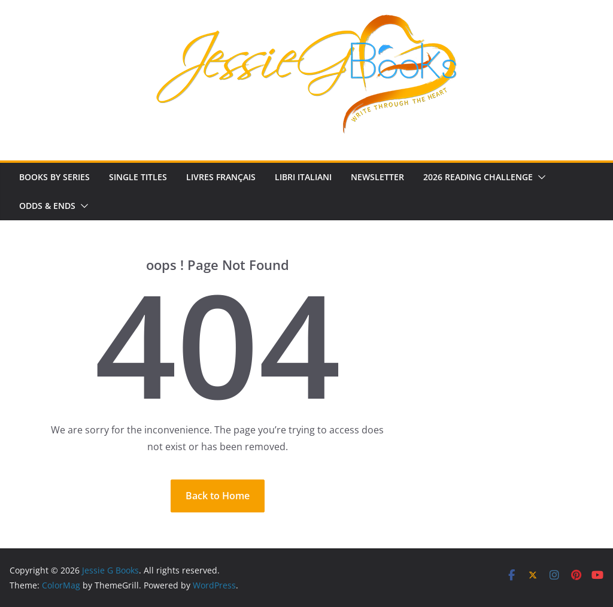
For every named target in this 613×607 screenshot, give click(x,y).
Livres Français (221, 177)
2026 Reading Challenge (478, 177)
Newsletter (377, 177)
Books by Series (54, 177)
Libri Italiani (303, 177)
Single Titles (138, 177)
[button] (539, 177)
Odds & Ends (47, 205)
